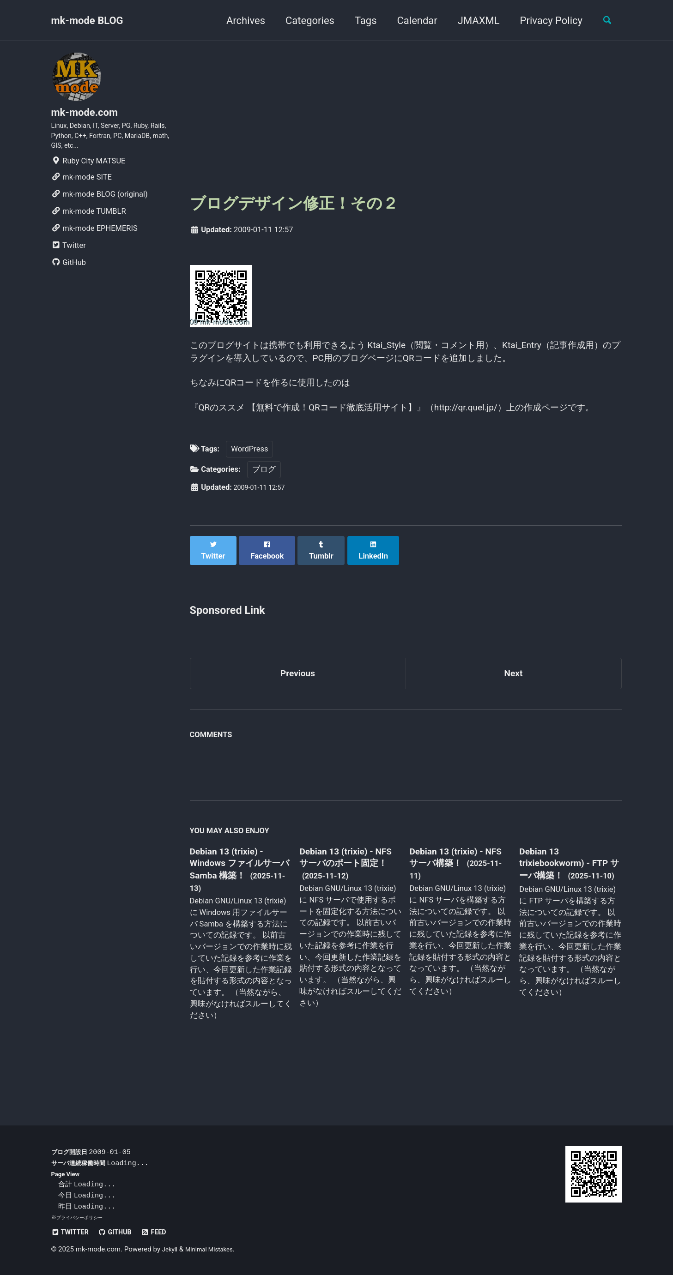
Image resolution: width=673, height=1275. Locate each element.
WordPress (249, 494)
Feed (166, 1231)
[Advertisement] (406, 115)
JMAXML (472, 20)
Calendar (410, 20)
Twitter (68, 257)
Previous (298, 711)
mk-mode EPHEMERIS (94, 239)
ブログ (264, 515)
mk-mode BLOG (87, 20)
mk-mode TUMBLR (88, 222)
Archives (238, 20)
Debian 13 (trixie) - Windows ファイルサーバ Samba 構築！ (238, 905)
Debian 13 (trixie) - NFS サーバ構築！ (451, 898)
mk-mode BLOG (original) (99, 205)
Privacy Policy (544, 20)
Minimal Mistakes (215, 1249)
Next (513, 711)
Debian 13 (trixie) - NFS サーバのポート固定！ (346, 905)
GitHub (68, 274)
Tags (359, 20)
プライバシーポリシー (81, 1217)
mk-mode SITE (81, 188)
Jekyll (171, 1249)
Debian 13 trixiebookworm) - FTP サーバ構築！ (560, 903)
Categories (303, 20)
